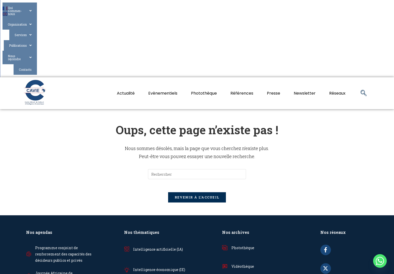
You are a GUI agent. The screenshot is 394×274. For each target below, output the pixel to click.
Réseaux (337, 32)
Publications (287, 8)
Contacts (358, 8)
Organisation (222, 8)
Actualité (126, 32)
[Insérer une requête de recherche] (197, 113)
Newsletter (305, 32)
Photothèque (204, 32)
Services (254, 8)
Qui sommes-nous (179, 8)
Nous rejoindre (325, 8)
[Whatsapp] (380, 261)
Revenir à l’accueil (197, 138)
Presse (273, 32)
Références (241, 32)
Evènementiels (162, 32)
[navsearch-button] (364, 32)
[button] (180, 8)
